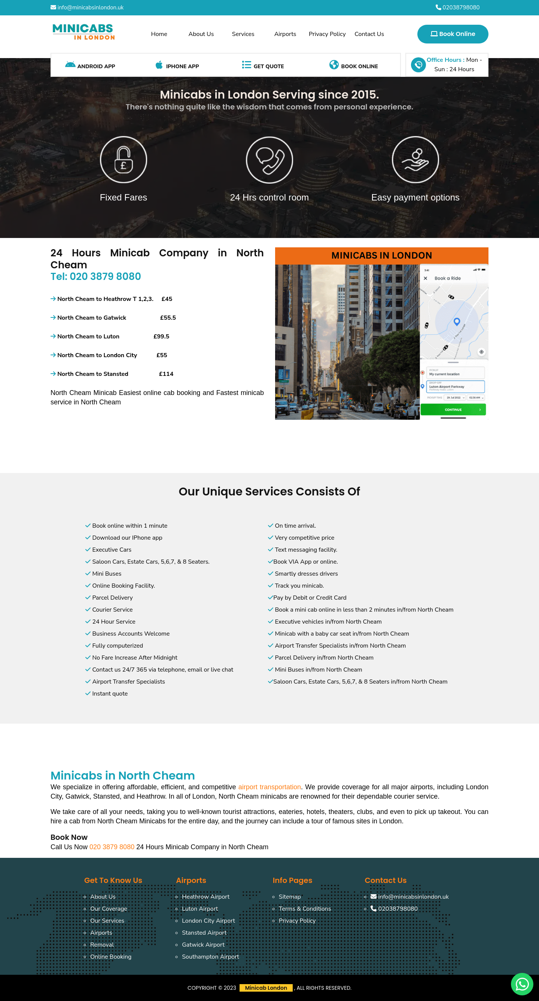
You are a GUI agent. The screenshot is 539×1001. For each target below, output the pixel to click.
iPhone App (176, 65)
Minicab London (266, 988)
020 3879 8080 (112, 847)
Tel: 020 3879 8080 (96, 276)
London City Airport (208, 921)
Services (243, 34)
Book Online (452, 34)
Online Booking (110, 957)
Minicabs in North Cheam (123, 776)
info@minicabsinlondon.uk (87, 7)
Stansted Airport (204, 933)
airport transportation (269, 787)
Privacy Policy (327, 34)
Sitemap (290, 897)
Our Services (107, 921)
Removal (102, 945)
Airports (285, 34)
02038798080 (458, 7)
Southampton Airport (210, 957)
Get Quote (262, 65)
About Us (201, 34)
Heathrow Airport (205, 897)
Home (159, 34)
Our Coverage (108, 909)
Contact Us (369, 34)
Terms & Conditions (305, 909)
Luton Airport (200, 909)
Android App (90, 65)
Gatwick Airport (203, 945)
